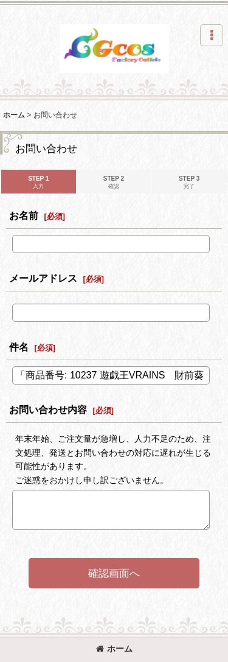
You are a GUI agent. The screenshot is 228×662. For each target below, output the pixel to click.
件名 (19, 346)
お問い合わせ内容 (48, 409)
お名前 (23, 215)
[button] (211, 35)
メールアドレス (43, 278)
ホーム (114, 648)
